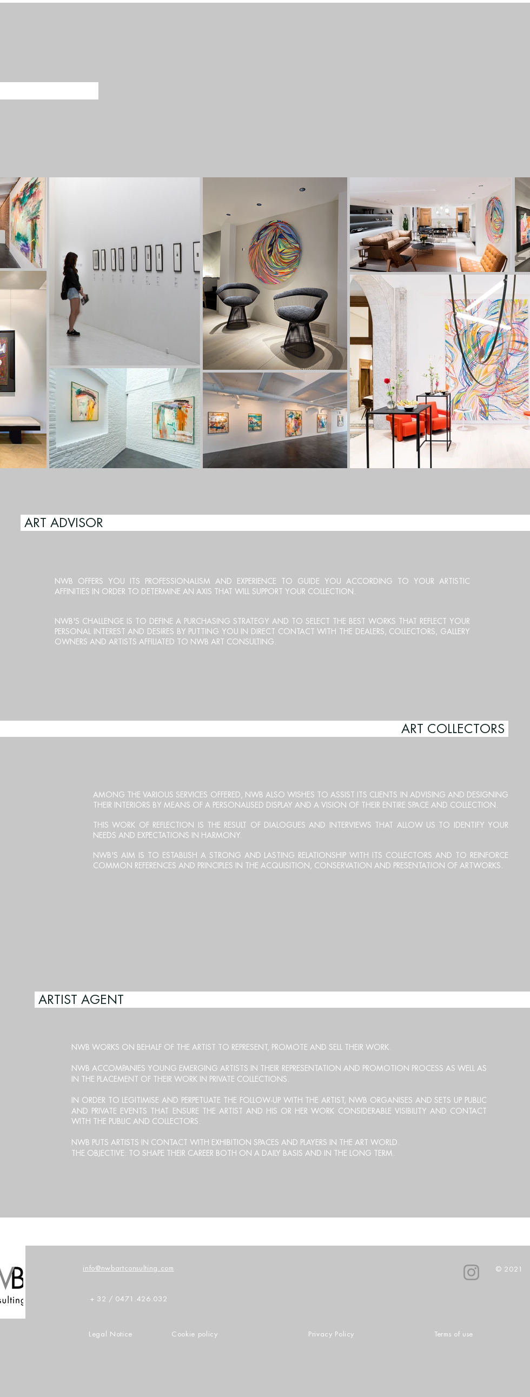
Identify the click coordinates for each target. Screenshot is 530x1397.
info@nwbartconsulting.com (128, 1268)
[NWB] (471, 1272)
